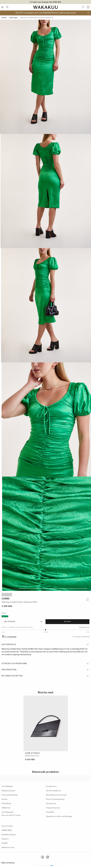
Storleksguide (84, 627)
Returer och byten (45, 676)
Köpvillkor (50, 812)
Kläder (4, 18)
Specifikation (45, 670)
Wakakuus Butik (8, 791)
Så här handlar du (53, 791)
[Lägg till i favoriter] (87, 599)
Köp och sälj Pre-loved (11, 815)
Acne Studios (7, 826)
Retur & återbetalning (55, 799)
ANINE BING (7, 830)
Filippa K (5, 839)
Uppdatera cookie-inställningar (59, 816)
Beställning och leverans (56, 795)
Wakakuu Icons (8, 847)
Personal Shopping (9, 795)
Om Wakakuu (7, 786)
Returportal (51, 803)
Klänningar (13, 18)
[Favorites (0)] (83, 7)
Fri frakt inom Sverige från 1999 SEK (45, 2)
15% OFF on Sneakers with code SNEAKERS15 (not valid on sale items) (45, 13)
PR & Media (6, 803)
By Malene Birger (9, 834)
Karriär (4, 799)
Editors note (45, 644)
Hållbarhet (6, 808)
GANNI (5, 598)
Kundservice (51, 786)
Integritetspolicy (53, 808)
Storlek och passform (45, 663)
